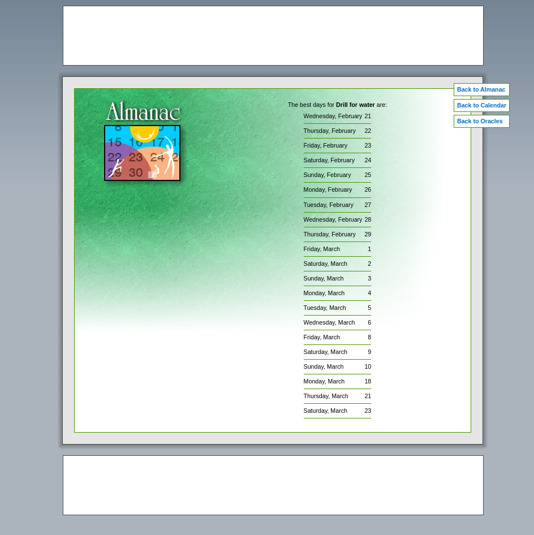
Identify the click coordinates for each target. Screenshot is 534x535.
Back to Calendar (481, 105)
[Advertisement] (273, 35)
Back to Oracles (480, 121)
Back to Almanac (481, 89)
